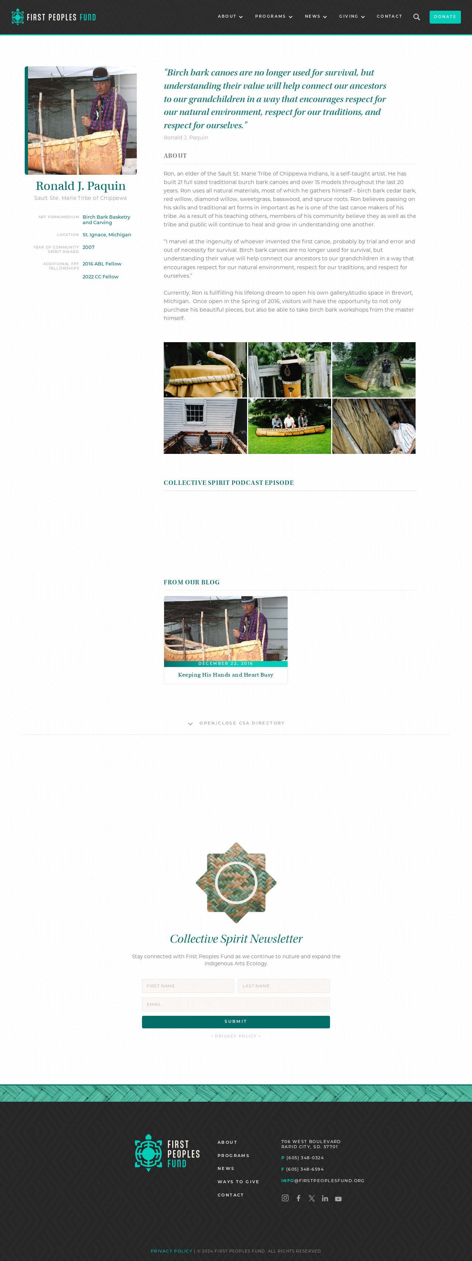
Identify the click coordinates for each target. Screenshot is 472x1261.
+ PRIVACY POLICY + (236, 1037)
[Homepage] (167, 1153)
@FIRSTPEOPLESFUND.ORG (323, 1180)
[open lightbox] (205, 369)
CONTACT (390, 17)
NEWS (226, 1169)
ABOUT (227, 1143)
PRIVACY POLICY (171, 1252)
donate (445, 17)
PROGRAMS (234, 1156)
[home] (54, 17)
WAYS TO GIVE (239, 1182)
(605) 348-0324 (302, 1157)
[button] (230, 17)
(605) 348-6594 (302, 1169)
